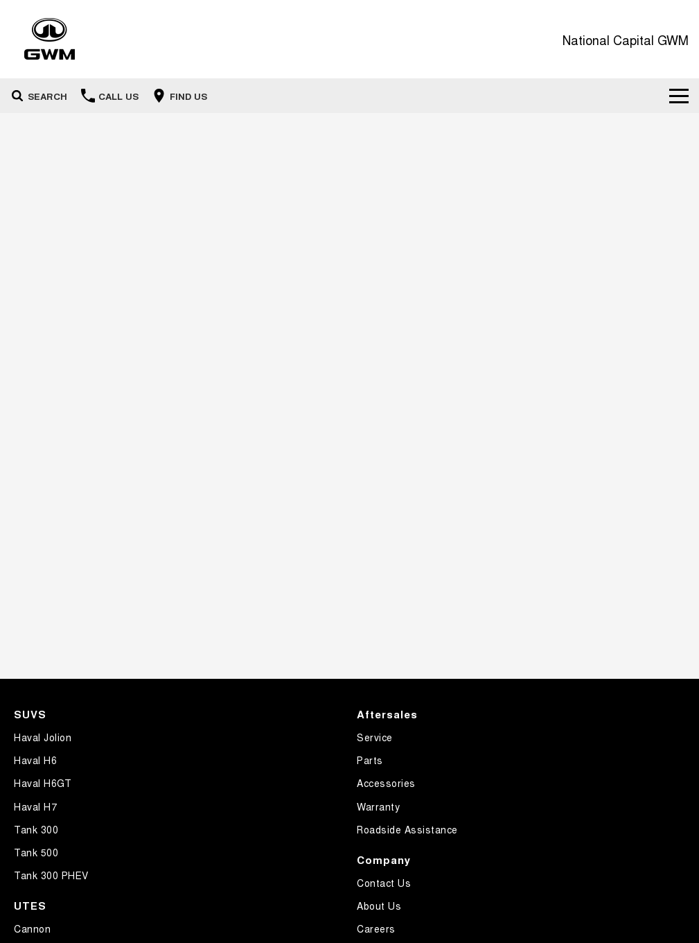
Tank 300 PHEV (51, 875)
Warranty (378, 806)
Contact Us (384, 883)
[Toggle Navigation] (679, 95)
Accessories (386, 783)
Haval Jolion (42, 737)
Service (375, 737)
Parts (370, 760)
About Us (379, 905)
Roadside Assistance (407, 829)
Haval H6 (35, 760)
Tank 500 (36, 852)
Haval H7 (35, 806)
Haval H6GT (42, 783)
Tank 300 (36, 829)
